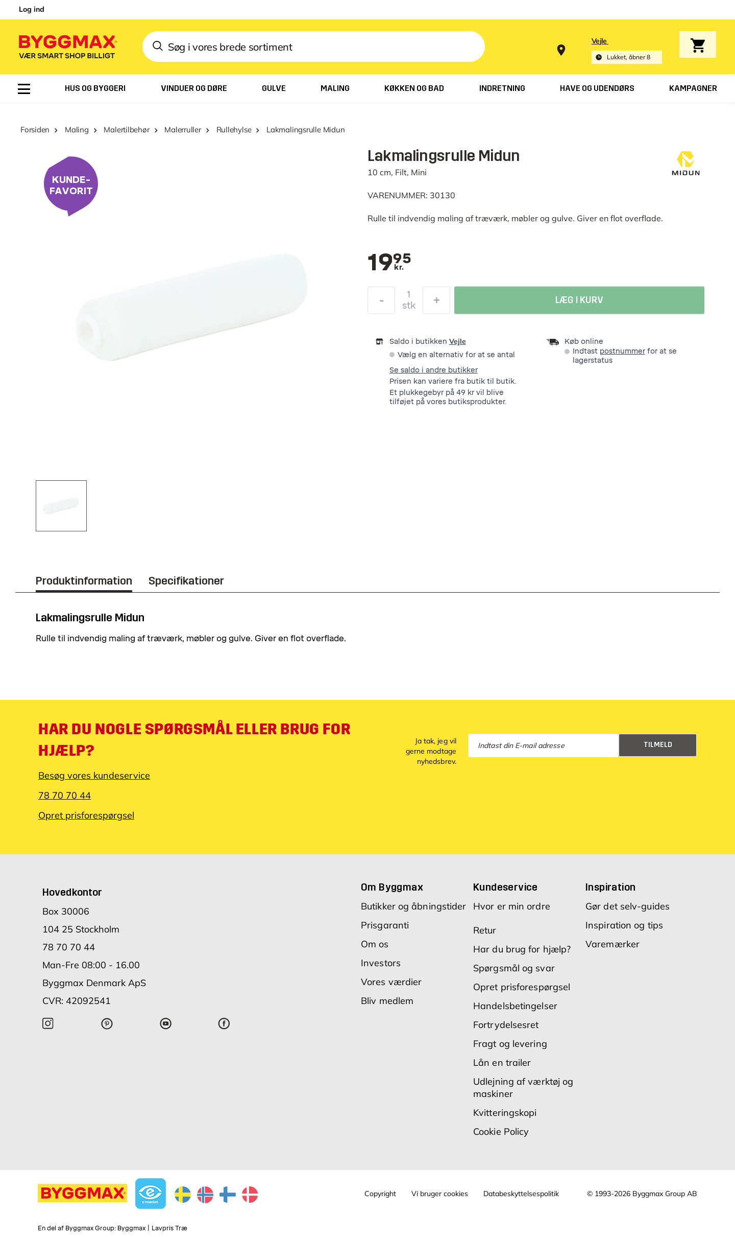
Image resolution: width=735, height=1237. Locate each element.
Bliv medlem (387, 1001)
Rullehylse (234, 129)
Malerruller (182, 129)
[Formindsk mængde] (381, 303)
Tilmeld (658, 744)
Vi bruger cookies (439, 1193)
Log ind (31, 9)
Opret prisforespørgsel (86, 815)
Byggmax (131, 1228)
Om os (375, 944)
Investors (381, 963)
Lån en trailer (502, 1062)
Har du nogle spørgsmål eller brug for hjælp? (194, 740)
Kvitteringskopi (505, 1112)
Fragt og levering (510, 1043)
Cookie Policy (501, 1131)
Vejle (457, 341)
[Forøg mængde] (436, 303)
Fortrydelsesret (506, 1025)
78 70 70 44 (64, 795)
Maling (77, 129)
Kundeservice (505, 887)
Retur (485, 930)
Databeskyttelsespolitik (521, 1193)
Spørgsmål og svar (514, 968)
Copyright (380, 1193)
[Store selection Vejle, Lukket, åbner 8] (627, 50)
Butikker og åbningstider (413, 906)
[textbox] (389, 263)
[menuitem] (24, 89)
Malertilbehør (126, 129)
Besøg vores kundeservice (94, 775)
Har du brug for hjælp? (522, 949)
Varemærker (612, 944)
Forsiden (35, 129)
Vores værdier (391, 982)
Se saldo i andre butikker (433, 370)
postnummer (622, 351)
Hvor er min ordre (511, 906)
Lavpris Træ (169, 1228)
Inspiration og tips (624, 925)
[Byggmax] (67, 46)
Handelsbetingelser (515, 1006)
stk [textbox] (408, 308)
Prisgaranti (385, 925)
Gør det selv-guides (627, 906)
